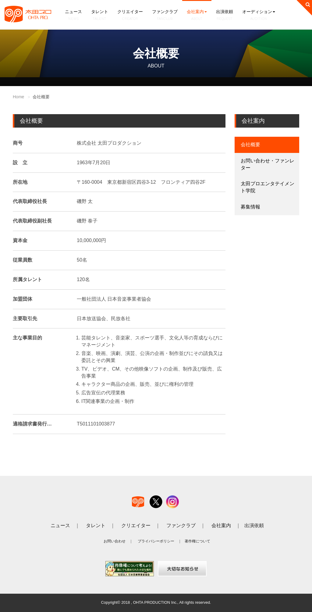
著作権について (197, 541)
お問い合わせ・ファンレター (267, 164)
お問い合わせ (115, 541)
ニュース (73, 15)
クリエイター (130, 15)
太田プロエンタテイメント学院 (267, 187)
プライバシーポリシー (156, 541)
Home (18, 96)
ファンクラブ (165, 15)
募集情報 (250, 206)
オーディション (258, 15)
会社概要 (250, 144)
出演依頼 (224, 15)
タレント (99, 15)
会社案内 (197, 15)
